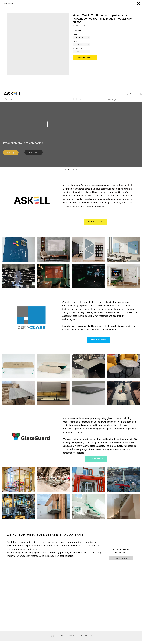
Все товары (8, 3)
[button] (127, 93)
